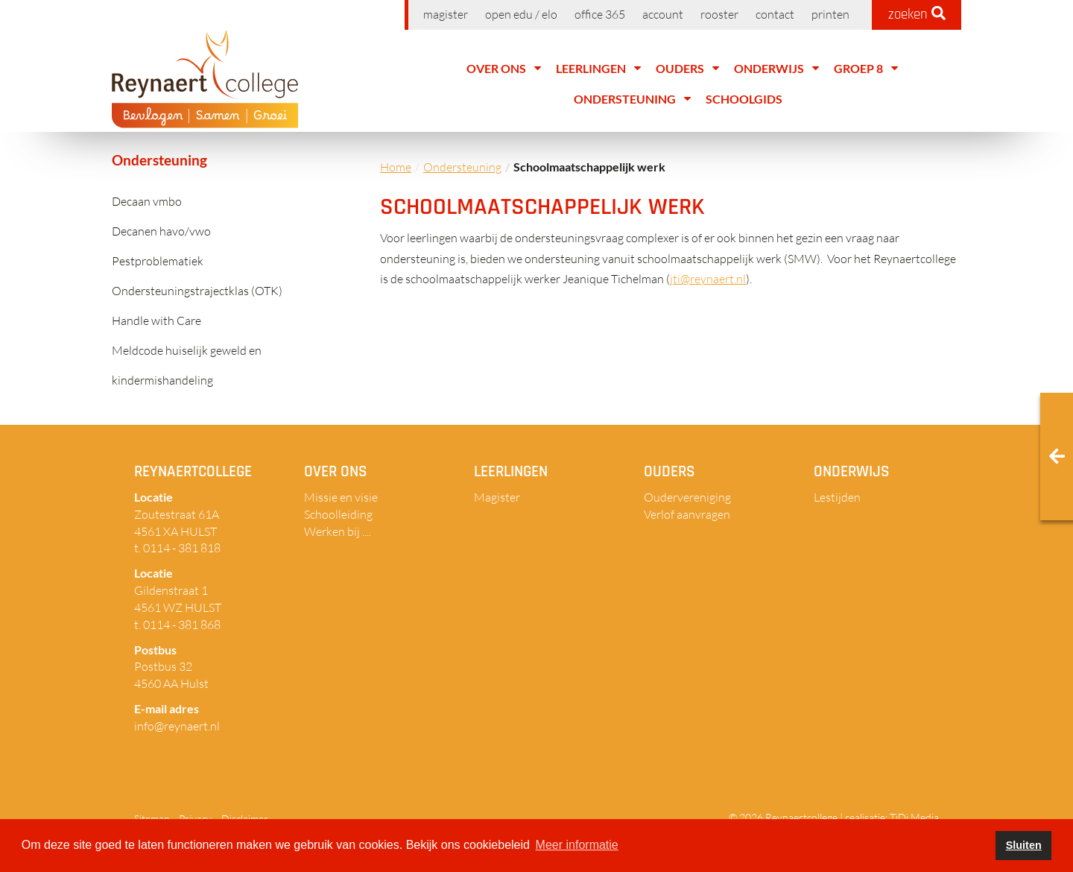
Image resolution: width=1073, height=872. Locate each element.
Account (662, 14)
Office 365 (600, 14)
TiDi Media (914, 817)
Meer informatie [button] (577, 844)
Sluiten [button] (1024, 845)
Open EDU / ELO (521, 14)
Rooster (719, 14)
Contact (775, 14)
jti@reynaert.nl (708, 278)
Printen (830, 14)
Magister (445, 14)
